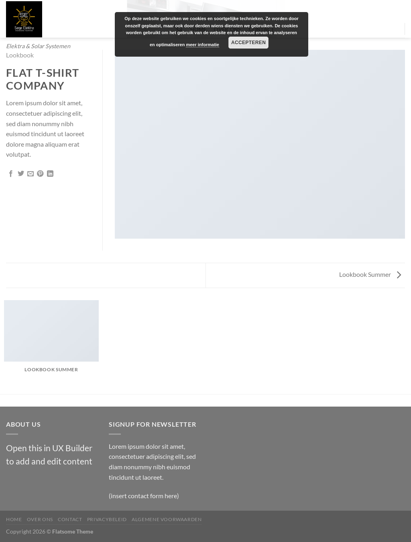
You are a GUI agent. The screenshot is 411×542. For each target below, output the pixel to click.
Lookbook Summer (370, 274)
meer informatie (202, 44)
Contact (70, 519)
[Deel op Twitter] (21, 174)
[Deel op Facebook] (11, 174)
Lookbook (20, 55)
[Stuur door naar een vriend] (30, 174)
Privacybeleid (107, 519)
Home (14, 519)
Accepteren (248, 42)
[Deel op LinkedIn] (50, 174)
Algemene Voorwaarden (166, 519)
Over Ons (40, 519)
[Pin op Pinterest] (40, 174)
